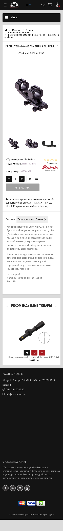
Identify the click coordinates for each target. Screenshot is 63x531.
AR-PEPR (44, 202)
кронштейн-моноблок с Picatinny (32, 206)
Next (58, 143)
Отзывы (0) (41, 219)
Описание (10, 219)
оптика (15, 199)
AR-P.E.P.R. (34, 202)
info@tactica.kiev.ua (15, 394)
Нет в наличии (22, 187)
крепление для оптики (31, 199)
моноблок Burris (20, 202)
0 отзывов (52, 163)
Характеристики (25, 219)
